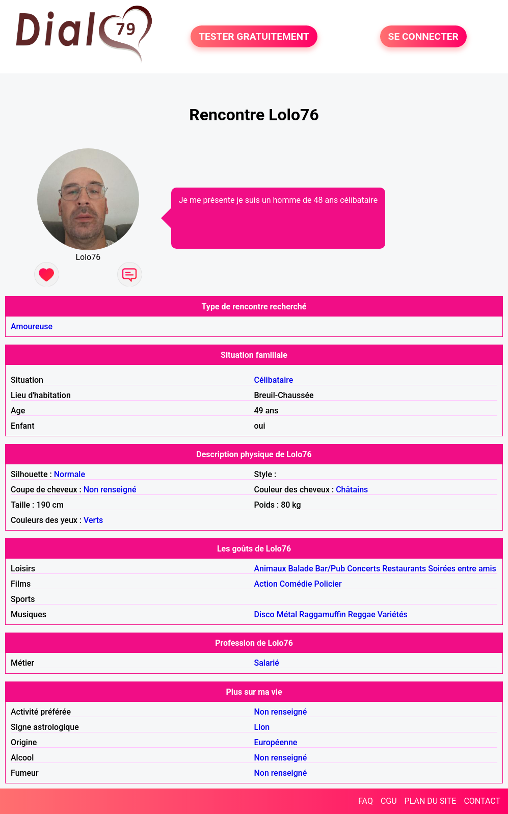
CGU (389, 801)
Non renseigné (110, 489)
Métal (287, 614)
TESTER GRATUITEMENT (254, 36)
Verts (93, 520)
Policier (328, 584)
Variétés (393, 614)
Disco (264, 614)
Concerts (363, 568)
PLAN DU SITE (431, 801)
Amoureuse (31, 326)
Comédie (296, 584)
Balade (300, 568)
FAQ (365, 801)
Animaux (270, 568)
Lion (262, 727)
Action (266, 584)
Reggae (362, 614)
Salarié (266, 663)
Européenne (276, 742)
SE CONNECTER (423, 36)
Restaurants (404, 568)
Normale (69, 474)
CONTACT (482, 801)
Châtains (352, 489)
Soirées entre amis (462, 568)
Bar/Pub (330, 568)
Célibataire (273, 380)
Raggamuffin (322, 614)
